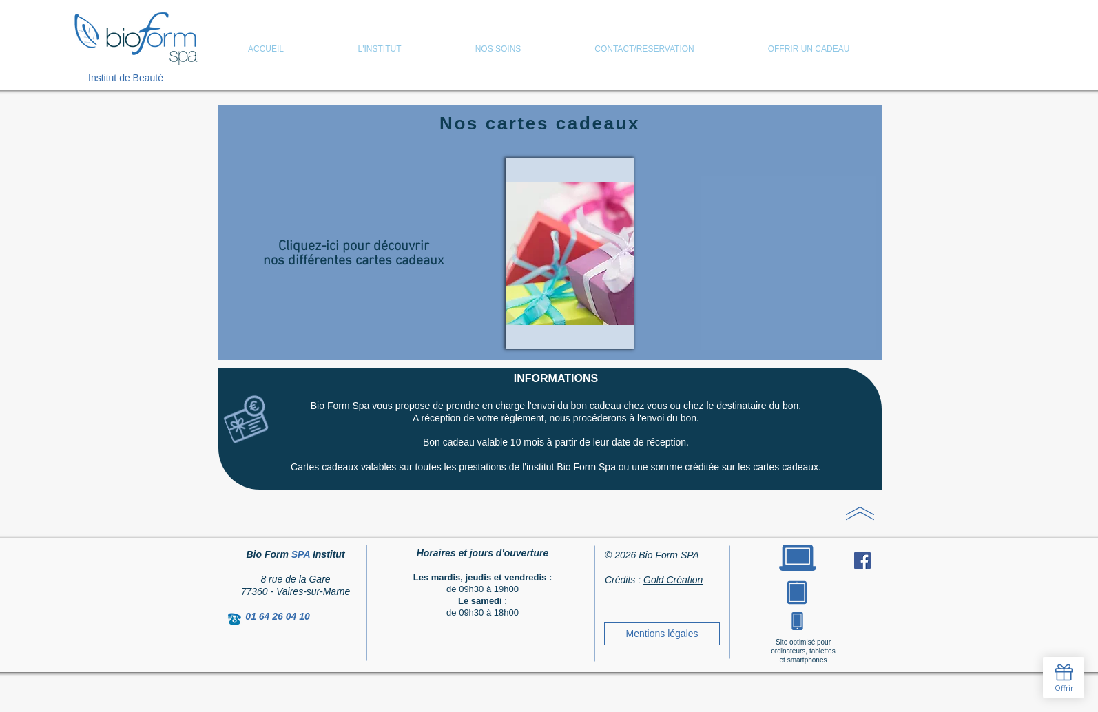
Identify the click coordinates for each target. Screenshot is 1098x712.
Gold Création (673, 579)
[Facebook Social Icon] (862, 560)
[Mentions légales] (662, 633)
